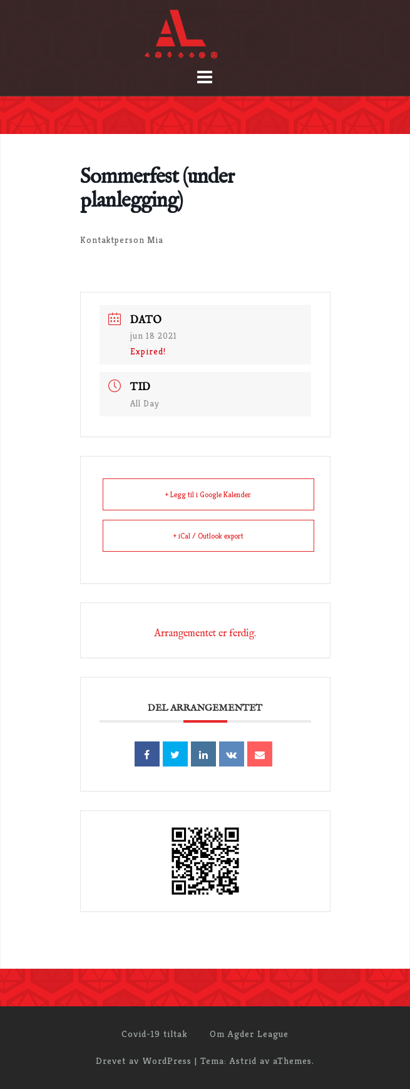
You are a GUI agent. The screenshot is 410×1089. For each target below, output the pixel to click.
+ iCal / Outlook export (208, 535)
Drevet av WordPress (144, 1060)
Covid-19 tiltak (154, 1034)
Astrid (243, 1060)
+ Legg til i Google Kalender (208, 494)
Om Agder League (249, 1034)
